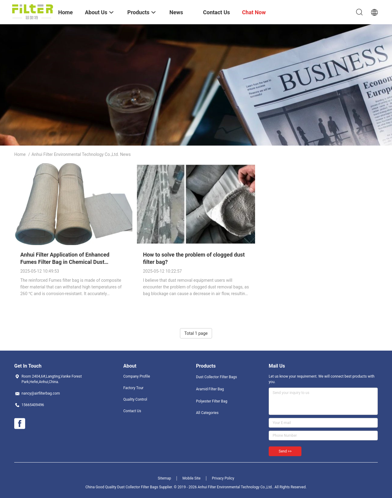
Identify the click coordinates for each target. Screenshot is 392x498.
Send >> (285, 451)
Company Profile (136, 376)
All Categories (207, 413)
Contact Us (132, 411)
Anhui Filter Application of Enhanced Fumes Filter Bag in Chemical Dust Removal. (64, 261)
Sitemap (164, 478)
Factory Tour (133, 388)
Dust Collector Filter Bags (216, 377)
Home (20, 154)
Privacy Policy (223, 478)
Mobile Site (191, 478)
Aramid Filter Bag (210, 389)
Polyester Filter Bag (211, 401)
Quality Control (135, 399)
